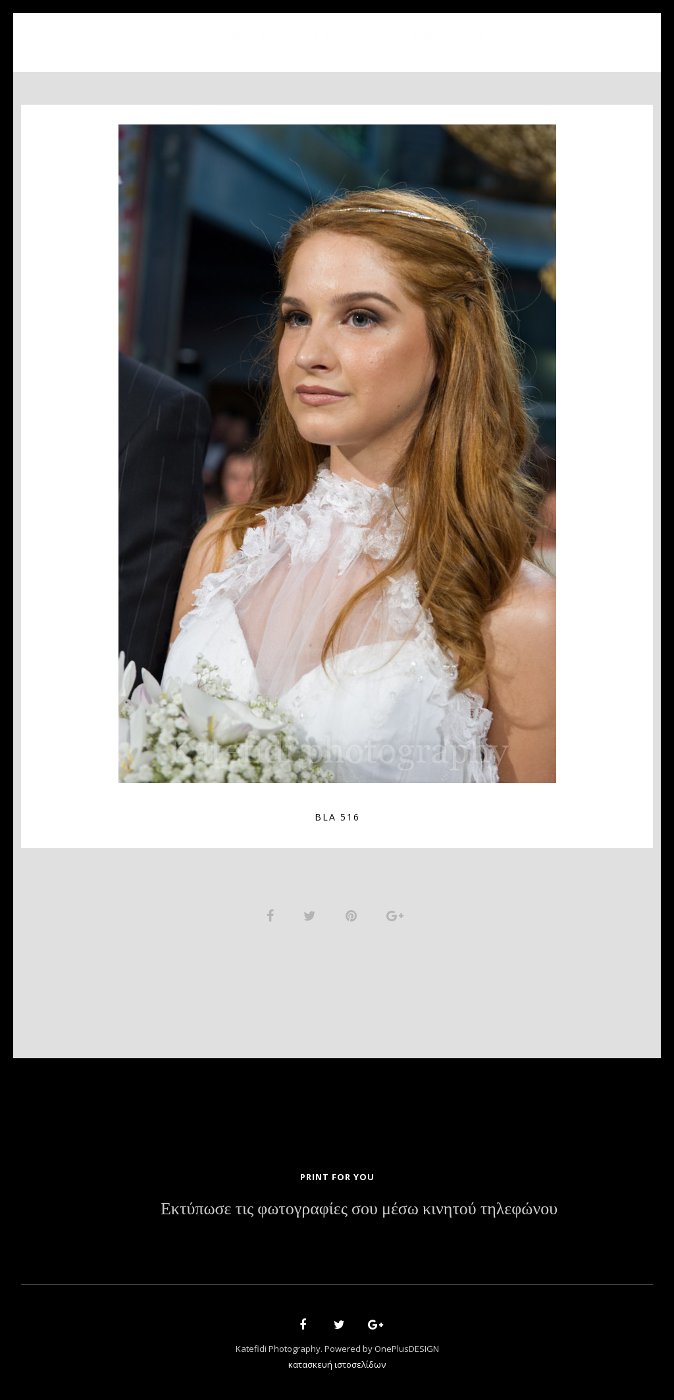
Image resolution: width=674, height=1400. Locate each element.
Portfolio (327, 34)
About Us (250, 34)
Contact (488, 34)
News (427, 34)
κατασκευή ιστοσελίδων (337, 1364)
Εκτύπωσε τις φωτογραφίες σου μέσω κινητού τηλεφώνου (359, 1209)
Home (186, 34)
